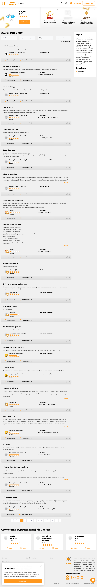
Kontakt (52, 563)
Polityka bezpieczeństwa (72, 583)
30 (56, 520)
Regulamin (56, 583)
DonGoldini (12, 402)
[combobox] (9, 38)
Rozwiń (66, 182)
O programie (53, 561)
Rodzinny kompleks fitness (47, 538)
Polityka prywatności (88, 583)
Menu (22, 3)
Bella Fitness (13, 537)
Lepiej (10, 548)
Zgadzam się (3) (11, 460)
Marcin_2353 (13, 292)
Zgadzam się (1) (11, 514)
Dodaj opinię (77, 3)
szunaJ (12, 210)
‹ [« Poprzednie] (12, 520)
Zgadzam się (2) (11, 123)
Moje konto (29, 561)
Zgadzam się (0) (11, 60)
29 (52, 520)
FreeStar (12, 312)
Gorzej (24, 548)
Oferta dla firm (88, 3)
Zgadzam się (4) (11, 80)
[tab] (12, 558)
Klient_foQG (13, 270)
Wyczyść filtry (66, 41)
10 (45, 520)
